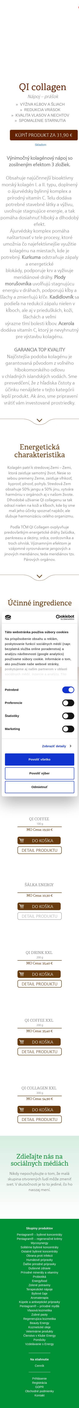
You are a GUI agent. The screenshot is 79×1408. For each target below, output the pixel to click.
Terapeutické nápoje (39, 1289)
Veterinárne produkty (39, 1331)
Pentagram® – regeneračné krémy (39, 1238)
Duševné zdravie (39, 1268)
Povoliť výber (39, 773)
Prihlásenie (39, 1378)
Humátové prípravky (39, 1260)
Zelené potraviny (40, 1285)
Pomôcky (39, 1340)
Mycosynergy (39, 1243)
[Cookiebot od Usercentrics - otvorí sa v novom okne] (56, 617)
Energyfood (39, 1281)
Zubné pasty (39, 1314)
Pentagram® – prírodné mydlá (39, 1306)
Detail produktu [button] (40, 850)
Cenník (39, 1365)
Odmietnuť (39, 787)
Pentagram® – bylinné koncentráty (39, 1234)
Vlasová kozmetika (39, 1310)
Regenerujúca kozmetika (39, 1318)
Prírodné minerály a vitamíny (39, 1272)
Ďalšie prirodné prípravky (39, 1264)
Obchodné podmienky (39, 1391)
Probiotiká (39, 1276)
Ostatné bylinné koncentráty (39, 1251)
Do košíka (42, 840)
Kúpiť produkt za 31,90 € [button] (43, 135)
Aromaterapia (39, 1297)
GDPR (39, 1387)
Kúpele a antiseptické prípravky (39, 1302)
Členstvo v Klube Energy (39, 1335)
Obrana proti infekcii (39, 1255)
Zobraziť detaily (54, 746)
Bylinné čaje (40, 1293)
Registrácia (39, 1382)
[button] (63, 9)
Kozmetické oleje (39, 1327)
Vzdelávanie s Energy (39, 1344)
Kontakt (39, 1395)
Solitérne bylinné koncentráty (40, 1247)
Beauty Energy (39, 1323)
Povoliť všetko (40, 759)
